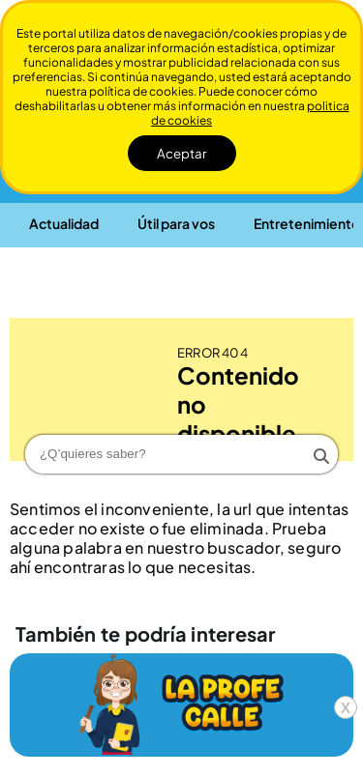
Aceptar (182, 153)
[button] (64, 223)
